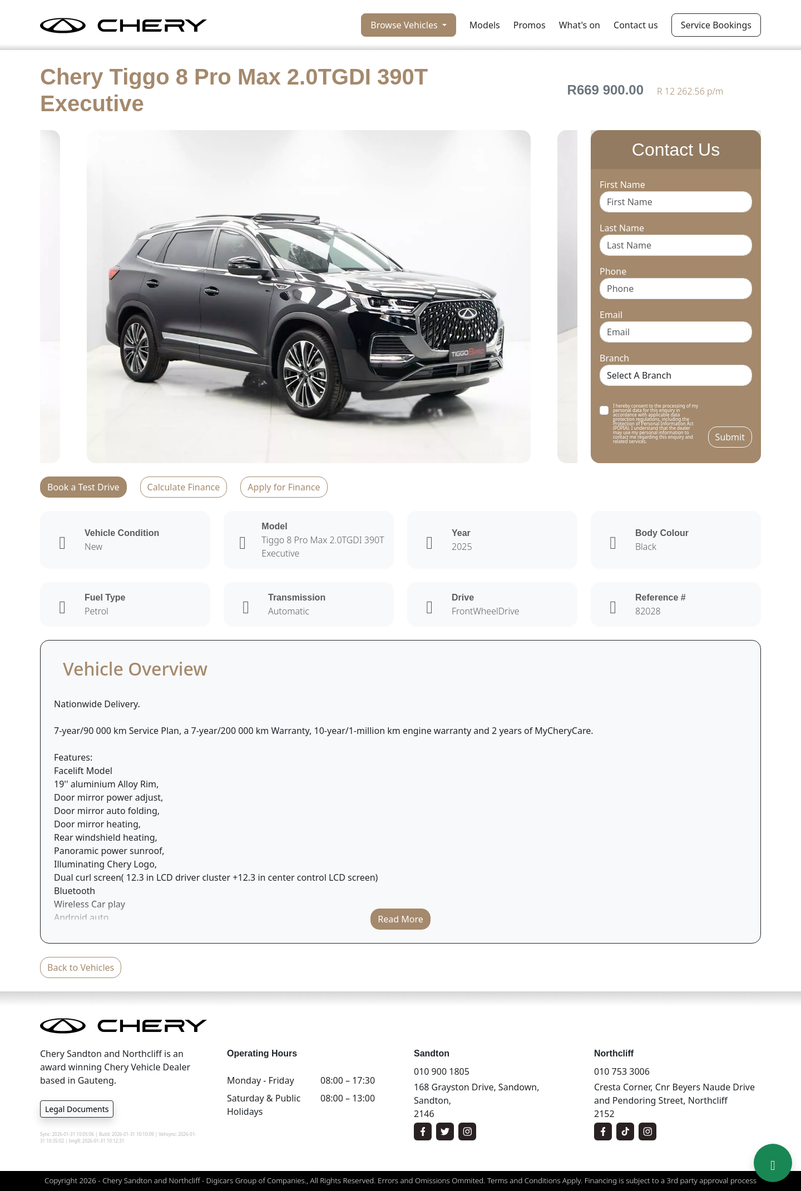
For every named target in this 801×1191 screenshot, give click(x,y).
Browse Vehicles (404, 25)
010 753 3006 (622, 1071)
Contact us (636, 25)
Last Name (622, 228)
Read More (400, 919)
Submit (730, 437)
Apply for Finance (284, 487)
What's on (579, 25)
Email (611, 315)
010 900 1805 (441, 1071)
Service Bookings (716, 25)
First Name (622, 184)
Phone (613, 271)
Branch (614, 358)
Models (484, 25)
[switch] (604, 410)
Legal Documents (76, 1109)
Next (585, 296)
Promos (529, 25)
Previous (31, 296)
